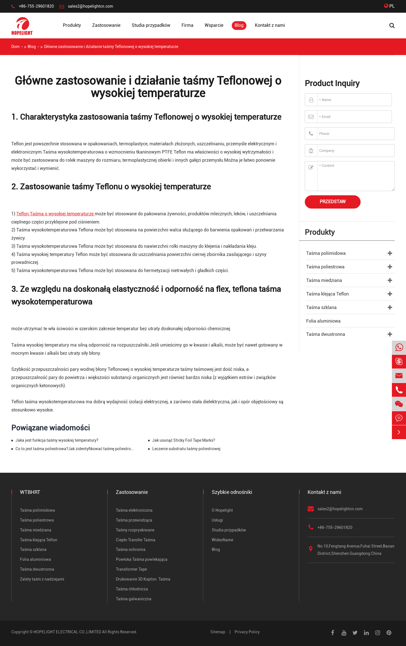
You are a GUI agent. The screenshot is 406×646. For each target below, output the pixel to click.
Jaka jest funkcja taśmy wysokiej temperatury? (57, 440)
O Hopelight (222, 510)
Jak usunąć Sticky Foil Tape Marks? (183, 440)
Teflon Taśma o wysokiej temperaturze (55, 213)
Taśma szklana (321, 307)
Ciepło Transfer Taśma (135, 540)
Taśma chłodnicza (132, 589)
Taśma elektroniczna (134, 510)
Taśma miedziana (324, 280)
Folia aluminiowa (323, 321)
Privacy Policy (247, 632)
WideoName (222, 540)
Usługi (217, 520)
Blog (239, 25)
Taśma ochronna (130, 549)
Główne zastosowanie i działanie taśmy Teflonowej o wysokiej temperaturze (111, 46)
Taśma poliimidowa (326, 253)
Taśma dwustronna (325, 334)
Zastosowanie (106, 25)
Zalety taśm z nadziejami (42, 579)
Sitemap (217, 632)
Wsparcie (214, 25)
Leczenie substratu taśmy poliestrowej (186, 448)
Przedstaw (333, 201)
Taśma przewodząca (134, 520)
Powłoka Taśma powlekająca (141, 559)
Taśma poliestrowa (325, 267)
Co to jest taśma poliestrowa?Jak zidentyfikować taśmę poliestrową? (75, 448)
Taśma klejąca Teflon (327, 294)
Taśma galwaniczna (133, 599)
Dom (15, 46)
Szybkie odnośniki (232, 492)
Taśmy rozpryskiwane (135, 530)
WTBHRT (30, 492)
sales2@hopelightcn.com (90, 6)
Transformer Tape (131, 569)
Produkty (72, 25)
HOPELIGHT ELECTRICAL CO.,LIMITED (67, 632)
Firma (187, 25)
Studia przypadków (151, 25)
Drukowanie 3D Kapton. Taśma (143, 579)
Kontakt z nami (270, 25)
